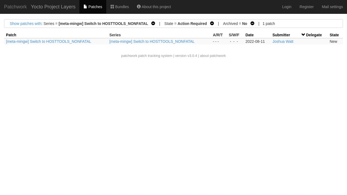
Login (286, 7)
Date (249, 35)
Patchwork (15, 6)
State (334, 35)
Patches (92, 7)
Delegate (314, 35)
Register (307, 7)
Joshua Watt (282, 41)
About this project (154, 7)
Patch (11, 35)
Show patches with (25, 23)
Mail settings (332, 7)
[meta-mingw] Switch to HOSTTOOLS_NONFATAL (48, 41)
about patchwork (213, 56)
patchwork (129, 56)
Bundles (119, 7)
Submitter (281, 35)
